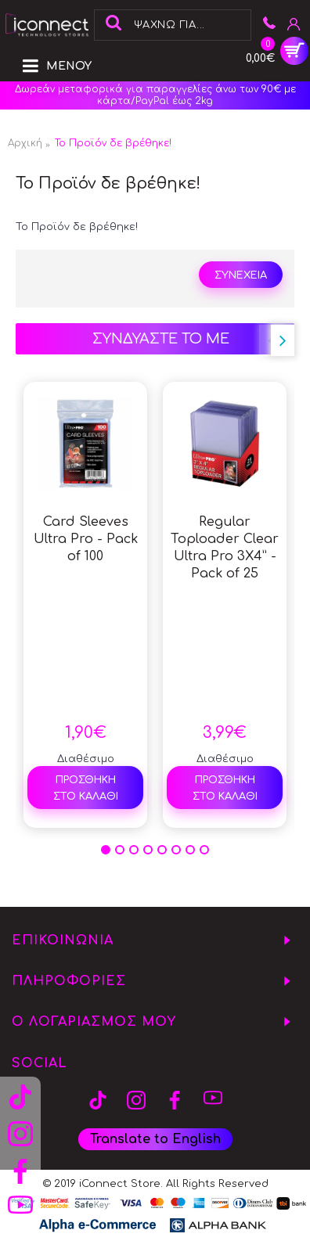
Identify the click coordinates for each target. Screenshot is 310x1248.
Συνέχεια (240, 275)
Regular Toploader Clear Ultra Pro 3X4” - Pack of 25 (225, 548)
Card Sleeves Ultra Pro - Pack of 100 (86, 539)
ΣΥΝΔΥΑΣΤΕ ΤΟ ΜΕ (160, 339)
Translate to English (155, 1139)
